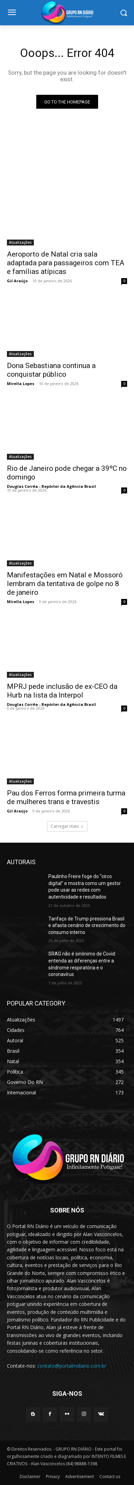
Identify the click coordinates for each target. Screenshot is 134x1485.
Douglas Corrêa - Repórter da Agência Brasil (51, 486)
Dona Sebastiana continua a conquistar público (51, 369)
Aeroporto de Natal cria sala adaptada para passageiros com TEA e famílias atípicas (65, 263)
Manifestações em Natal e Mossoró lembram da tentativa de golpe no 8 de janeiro (65, 583)
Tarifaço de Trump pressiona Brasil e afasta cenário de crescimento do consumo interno (86, 925)
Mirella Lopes (20, 383)
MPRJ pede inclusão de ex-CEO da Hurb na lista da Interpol (62, 690)
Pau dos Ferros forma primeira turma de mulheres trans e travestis (66, 797)
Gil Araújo (17, 280)
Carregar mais (67, 826)
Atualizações (20, 242)
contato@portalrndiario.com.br (71, 1365)
